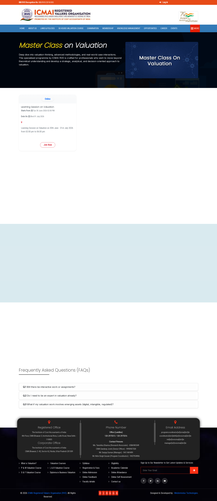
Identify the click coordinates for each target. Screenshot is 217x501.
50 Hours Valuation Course (70, 28)
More (195, 28)
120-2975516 (122, 436)
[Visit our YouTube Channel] (165, 481)
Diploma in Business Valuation (61, 472)
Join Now (48, 145)
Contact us (114, 481)
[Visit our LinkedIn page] (158, 481)
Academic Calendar (118, 468)
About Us (32, 28)
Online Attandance (117, 472)
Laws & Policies (47, 28)
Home (22, 28)
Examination (93, 28)
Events (174, 28)
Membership (107, 28)
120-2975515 (110, 436)
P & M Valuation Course (30, 468)
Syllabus (85, 463)
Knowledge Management (128, 28)
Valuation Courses (57, 463)
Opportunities (150, 28)
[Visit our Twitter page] (150, 481)
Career (164, 28)
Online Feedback (88, 477)
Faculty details (87, 481)
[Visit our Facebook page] (143, 481)
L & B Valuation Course (58, 468)
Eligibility (113, 463)
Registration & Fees (90, 468)
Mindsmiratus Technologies (186, 493)
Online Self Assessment (120, 477)
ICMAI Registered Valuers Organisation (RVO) (47, 493)
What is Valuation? (28, 463)
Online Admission (88, 472)
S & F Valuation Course (30, 472)
